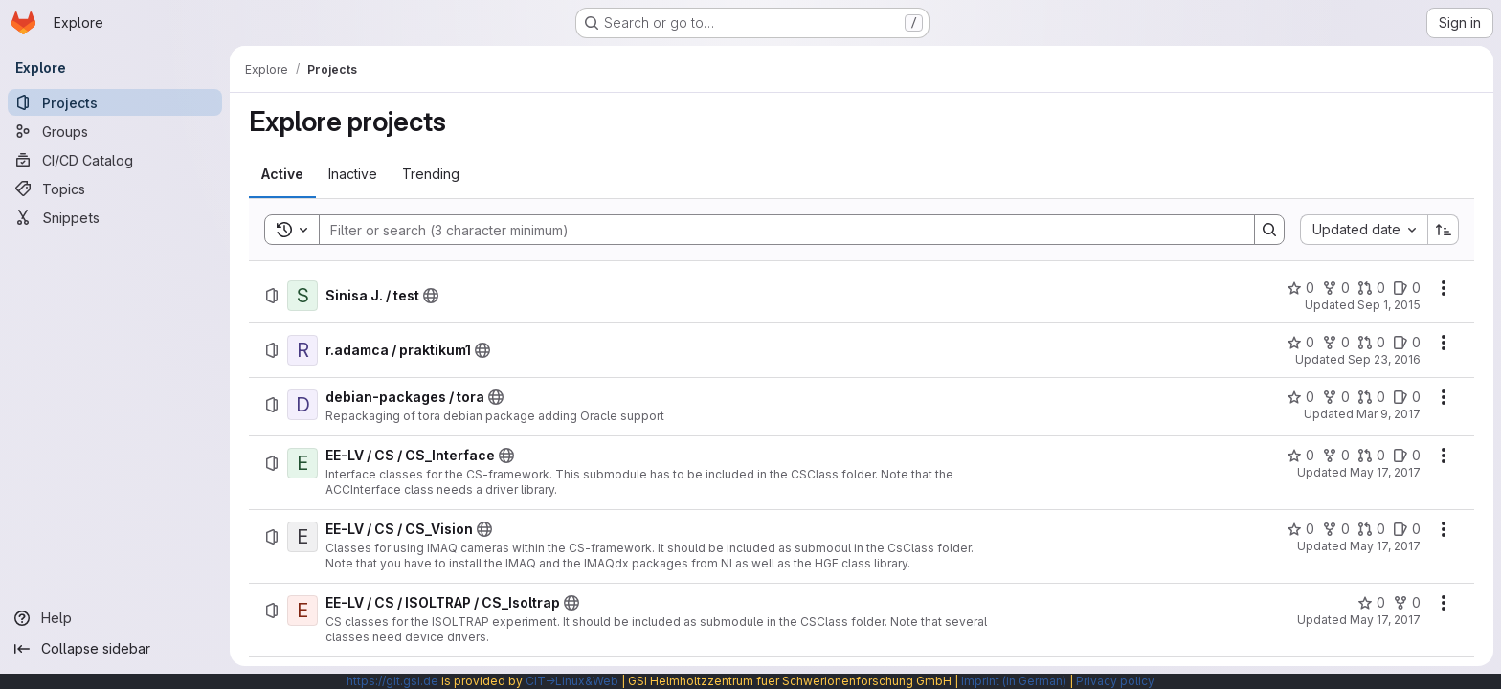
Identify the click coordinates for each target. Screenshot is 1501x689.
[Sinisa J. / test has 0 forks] (1336, 288)
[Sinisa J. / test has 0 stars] (1300, 288)
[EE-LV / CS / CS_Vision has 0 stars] (1300, 529)
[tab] (282, 174)
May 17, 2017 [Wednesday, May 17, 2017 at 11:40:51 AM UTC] (1385, 619)
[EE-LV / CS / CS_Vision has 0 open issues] (1407, 529)
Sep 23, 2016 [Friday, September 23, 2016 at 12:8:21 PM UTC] (1384, 359)
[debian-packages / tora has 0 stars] (1300, 397)
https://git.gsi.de (392, 681)
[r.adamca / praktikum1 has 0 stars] (1300, 342)
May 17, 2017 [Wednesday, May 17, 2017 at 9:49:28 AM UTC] (1385, 472)
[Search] (777, 229)
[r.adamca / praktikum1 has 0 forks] (1336, 342)
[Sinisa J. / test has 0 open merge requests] (1371, 288)
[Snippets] (115, 217)
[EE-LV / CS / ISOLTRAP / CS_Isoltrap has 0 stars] (1371, 603)
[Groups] (115, 131)
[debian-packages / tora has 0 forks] (1336, 397)
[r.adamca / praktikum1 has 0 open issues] (1407, 342)
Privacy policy (1115, 681)
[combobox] (1363, 229)
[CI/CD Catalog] (115, 159)
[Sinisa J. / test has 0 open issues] (1407, 288)
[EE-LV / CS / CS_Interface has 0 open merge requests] (1371, 455)
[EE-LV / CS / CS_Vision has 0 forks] (1336, 529)
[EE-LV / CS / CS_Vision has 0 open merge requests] (1371, 529)
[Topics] (115, 188)
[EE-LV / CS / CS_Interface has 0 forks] (1336, 455)
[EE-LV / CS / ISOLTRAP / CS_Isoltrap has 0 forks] (1407, 603)
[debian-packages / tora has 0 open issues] (1407, 397)
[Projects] (115, 102)
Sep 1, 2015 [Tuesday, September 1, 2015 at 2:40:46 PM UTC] (1389, 305)
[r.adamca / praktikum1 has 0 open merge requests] (1371, 342)
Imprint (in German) (1013, 681)
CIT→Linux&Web (572, 681)
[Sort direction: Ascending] (1443, 229)
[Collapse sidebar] (115, 648)
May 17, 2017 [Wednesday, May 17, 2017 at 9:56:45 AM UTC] (1385, 546)
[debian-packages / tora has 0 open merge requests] (1371, 397)
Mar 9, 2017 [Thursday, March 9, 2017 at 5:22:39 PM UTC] (1388, 414)
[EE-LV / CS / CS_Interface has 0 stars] (1300, 455)
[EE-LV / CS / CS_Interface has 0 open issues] (1407, 455)
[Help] (115, 618)
